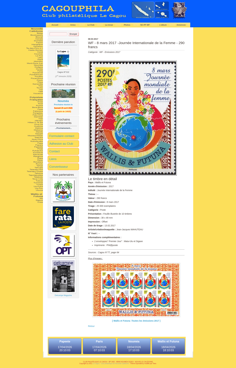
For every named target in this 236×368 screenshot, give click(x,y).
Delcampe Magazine (63, 277)
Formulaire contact (61, 136)
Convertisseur (58, 166)
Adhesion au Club (61, 143)
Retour (91, 326)
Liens (53, 159)
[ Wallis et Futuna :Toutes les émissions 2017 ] (136, 321)
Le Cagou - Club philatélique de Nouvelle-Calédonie (111, 363)
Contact (54, 151)
